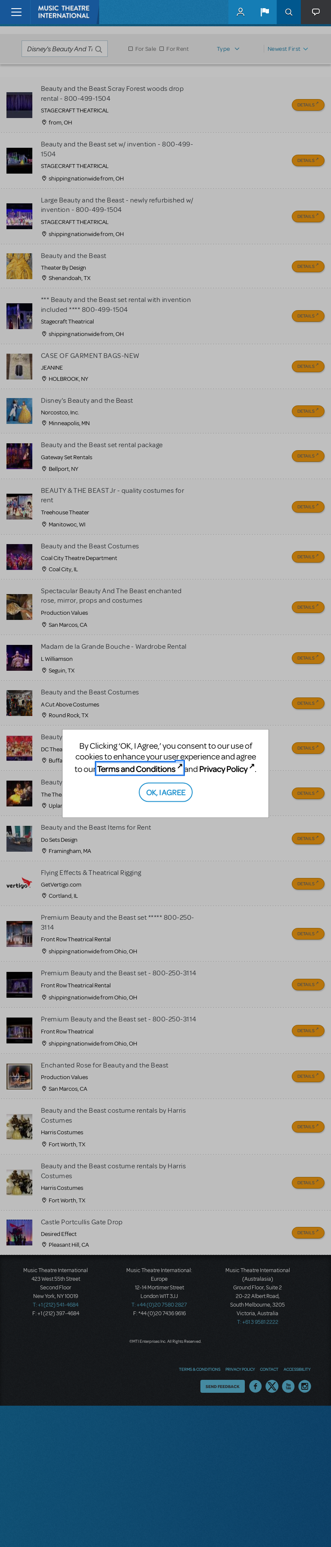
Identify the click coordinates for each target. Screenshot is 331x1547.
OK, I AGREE (165, 792)
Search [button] (289, 12)
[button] (265, 12)
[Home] (48, 12)
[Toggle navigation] (16, 12)
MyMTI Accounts (240, 12)
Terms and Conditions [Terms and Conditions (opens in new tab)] (136, 768)
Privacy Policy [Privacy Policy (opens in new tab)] (223, 768)
